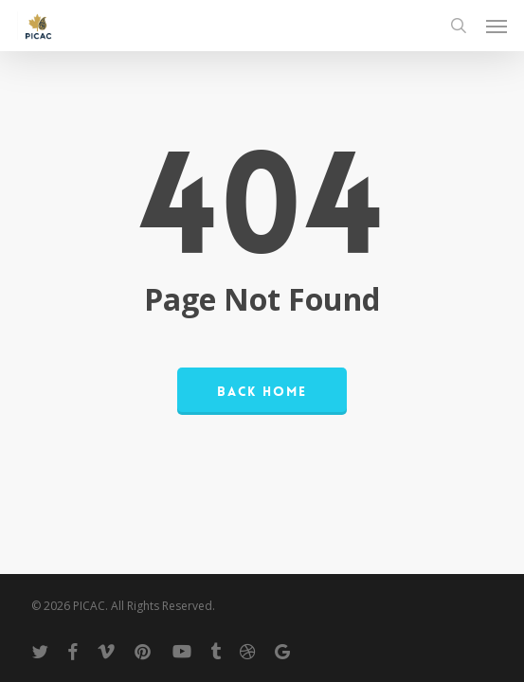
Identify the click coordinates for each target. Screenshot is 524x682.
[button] (496, 25)
